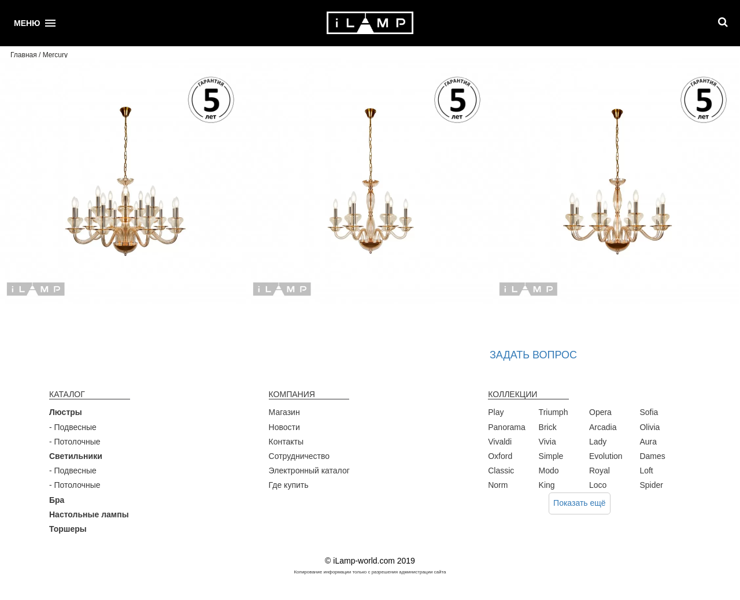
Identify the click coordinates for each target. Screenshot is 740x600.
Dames (652, 456)
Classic (501, 470)
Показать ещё (579, 503)
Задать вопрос (533, 355)
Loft (646, 470)
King (547, 485)
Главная (23, 55)
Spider (651, 485)
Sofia (648, 412)
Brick (548, 427)
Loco (597, 485)
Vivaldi (500, 441)
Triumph (553, 412)
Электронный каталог (309, 470)
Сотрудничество (299, 456)
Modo (549, 470)
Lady (597, 441)
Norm (498, 485)
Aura (648, 441)
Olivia (649, 427)
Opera (600, 412)
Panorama (507, 427)
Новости (284, 427)
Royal (599, 470)
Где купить (289, 485)
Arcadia (602, 427)
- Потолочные (75, 441)
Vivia (547, 441)
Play (496, 412)
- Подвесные (73, 427)
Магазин (284, 412)
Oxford (500, 456)
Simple (551, 456)
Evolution (606, 456)
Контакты (286, 441)
